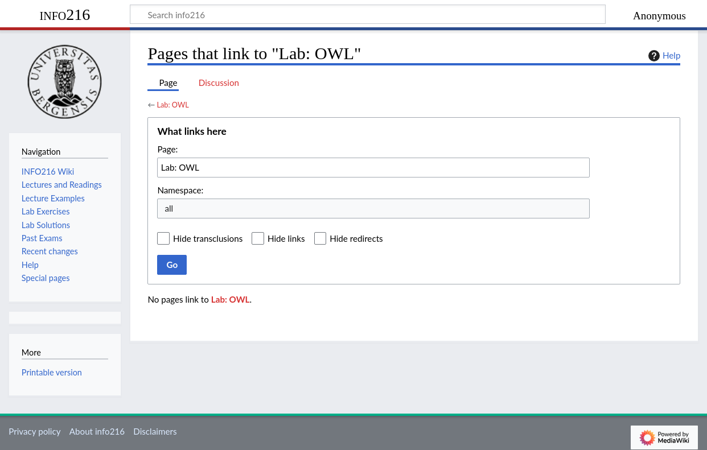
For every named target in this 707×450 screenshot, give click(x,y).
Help (663, 55)
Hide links (286, 238)
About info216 (97, 431)
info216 (65, 14)
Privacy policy (34, 431)
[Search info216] (367, 14)
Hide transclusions (207, 238)
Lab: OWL (172, 104)
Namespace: (180, 190)
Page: (167, 149)
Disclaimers (154, 431)
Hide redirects (356, 238)
